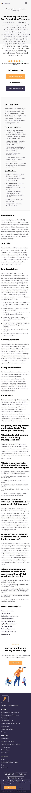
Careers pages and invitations (10, 715)
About (3, 759)
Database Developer (7, 611)
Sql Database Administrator (10, 616)
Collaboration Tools (7, 721)
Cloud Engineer (6, 613)
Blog (2, 765)
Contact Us (4, 768)
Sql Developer (5, 634)
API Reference (5, 747)
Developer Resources (7, 741)
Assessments (5, 718)
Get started (15, 663)
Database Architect (7, 626)
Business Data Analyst (8, 629)
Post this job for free (15, 77)
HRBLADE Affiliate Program (9, 762)
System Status (5, 750)
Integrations (5, 726)
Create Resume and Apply (15, 89)
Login (3, 705)
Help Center (4, 739)
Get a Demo (4, 753)
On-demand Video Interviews (10, 712)
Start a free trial (13, 705)
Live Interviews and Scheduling (10, 723)
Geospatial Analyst (7, 618)
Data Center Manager (8, 621)
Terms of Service (13, 791)
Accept (10, 788)
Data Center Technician (8, 631)
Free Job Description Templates (10, 744)
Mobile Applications (7, 729)
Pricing (3, 732)
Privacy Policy (4, 791)
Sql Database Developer (8, 624)
